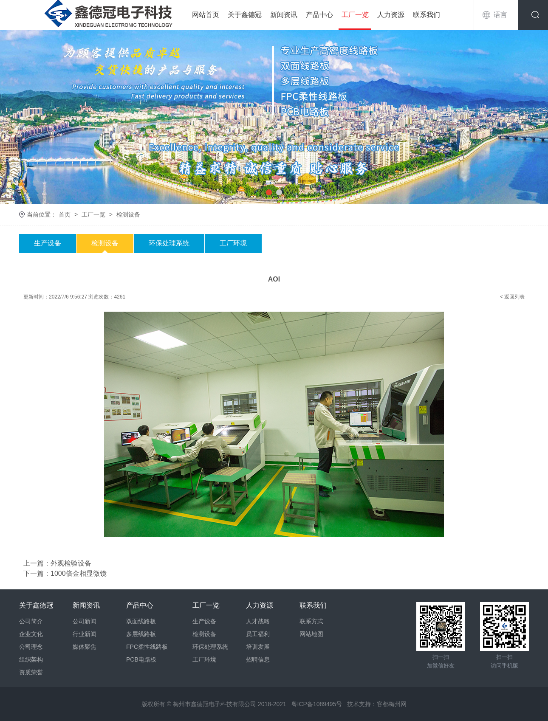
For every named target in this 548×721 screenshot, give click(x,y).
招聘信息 (258, 659)
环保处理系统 (169, 243)
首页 (65, 214)
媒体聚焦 (84, 646)
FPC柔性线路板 (147, 646)
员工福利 (258, 634)
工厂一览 (355, 14)
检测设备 (128, 214)
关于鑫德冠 (245, 14)
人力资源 (390, 14)
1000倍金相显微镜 (79, 573)
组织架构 (31, 659)
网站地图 (311, 634)
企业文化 (31, 634)
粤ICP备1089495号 (316, 704)
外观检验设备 (71, 563)
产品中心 (319, 14)
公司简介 (31, 621)
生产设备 (47, 243)
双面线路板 (141, 621)
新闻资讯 (283, 14)
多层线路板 (141, 634)
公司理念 (31, 646)
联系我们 (426, 14)
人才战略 (258, 621)
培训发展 (258, 646)
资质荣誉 (31, 672)
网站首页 (205, 14)
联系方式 (311, 621)
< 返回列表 (512, 297)
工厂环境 (233, 243)
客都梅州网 (392, 704)
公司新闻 (84, 621)
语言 (500, 14)
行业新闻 (84, 634)
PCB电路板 (141, 659)
